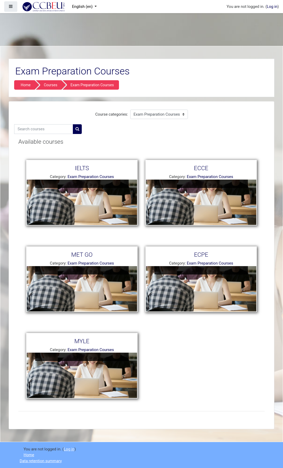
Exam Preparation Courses (92, 85)
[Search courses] (43, 129)
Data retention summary (41, 461)
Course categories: (111, 114)
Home (26, 85)
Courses (50, 85)
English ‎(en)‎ (83, 6)
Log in (272, 6)
